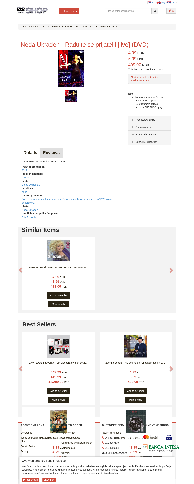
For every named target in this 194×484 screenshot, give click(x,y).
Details (30, 152)
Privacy (25, 451)
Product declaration (143, 134)
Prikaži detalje (30, 479)
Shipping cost (68, 448)
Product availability (143, 119)
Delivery (65, 453)
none (24, 191)
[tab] (149, 119)
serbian (26, 177)
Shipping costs (141, 127)
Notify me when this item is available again (147, 79)
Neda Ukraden (30, 209)
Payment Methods (70, 437)
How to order (68, 432)
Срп (171, 2)
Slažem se (49, 479)
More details (58, 304)
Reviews (51, 152)
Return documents (111, 432)
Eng (161, 2)
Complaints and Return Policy (76, 442)
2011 (24, 170)
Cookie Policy (28, 446)
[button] (20, 270)
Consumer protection (144, 142)
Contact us (26, 432)
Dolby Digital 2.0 (31, 184)
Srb (151, 2)
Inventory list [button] (69, 11)
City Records (29, 217)
